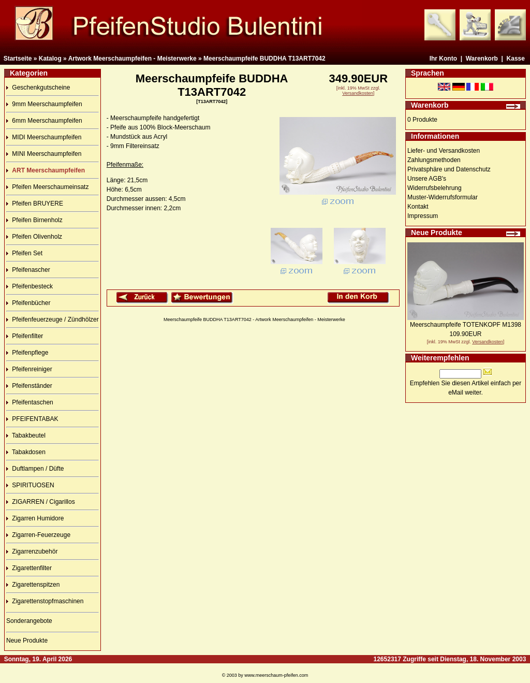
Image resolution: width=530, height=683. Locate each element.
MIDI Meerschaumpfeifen (43, 137)
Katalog (50, 58)
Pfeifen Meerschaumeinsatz (47, 187)
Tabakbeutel (26, 435)
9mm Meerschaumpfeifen (44, 104)
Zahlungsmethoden (434, 160)
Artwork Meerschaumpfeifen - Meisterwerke (132, 58)
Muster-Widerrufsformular (442, 197)
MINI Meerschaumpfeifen (43, 153)
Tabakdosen (26, 452)
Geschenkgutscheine (38, 87)
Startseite (18, 58)
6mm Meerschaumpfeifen (44, 120)
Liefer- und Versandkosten (443, 150)
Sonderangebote (29, 620)
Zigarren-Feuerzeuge (38, 535)
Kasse (516, 58)
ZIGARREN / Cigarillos (40, 501)
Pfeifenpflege (27, 352)
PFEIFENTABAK (32, 419)
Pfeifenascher (28, 269)
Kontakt (418, 206)
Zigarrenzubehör (31, 551)
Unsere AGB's (426, 178)
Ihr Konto (443, 58)
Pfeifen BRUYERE (34, 203)
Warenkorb (482, 58)
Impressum (422, 216)
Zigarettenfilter (29, 568)
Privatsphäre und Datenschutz (449, 169)
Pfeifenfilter (24, 336)
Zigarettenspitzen (33, 584)
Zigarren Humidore (35, 518)
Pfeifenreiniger (29, 369)
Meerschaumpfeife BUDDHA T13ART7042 (264, 58)
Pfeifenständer (29, 385)
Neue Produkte (27, 640)
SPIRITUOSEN (30, 485)
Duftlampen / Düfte (35, 468)
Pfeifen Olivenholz (34, 236)
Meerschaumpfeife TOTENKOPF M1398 (465, 324)
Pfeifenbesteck (29, 286)
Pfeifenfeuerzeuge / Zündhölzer (52, 319)
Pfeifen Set (24, 253)
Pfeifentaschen (29, 402)
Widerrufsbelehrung (434, 188)
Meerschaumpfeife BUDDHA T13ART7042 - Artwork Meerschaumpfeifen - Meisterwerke (254, 319)
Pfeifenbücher (28, 303)
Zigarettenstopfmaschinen (44, 601)
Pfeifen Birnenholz (34, 220)
